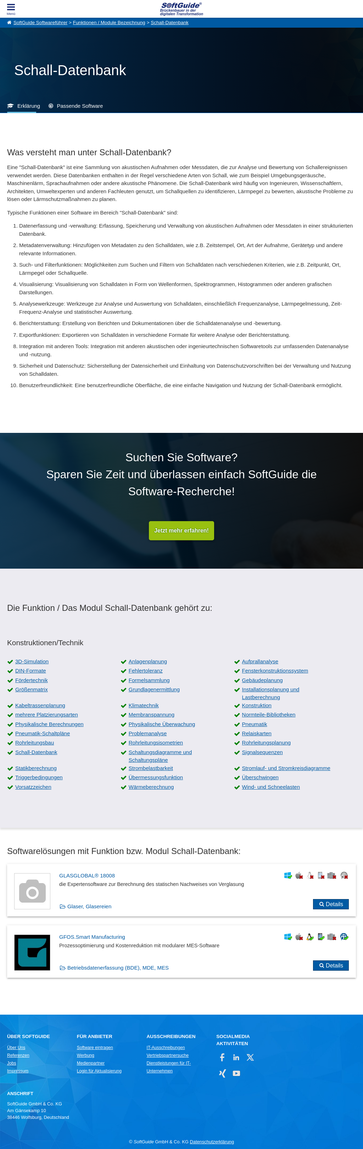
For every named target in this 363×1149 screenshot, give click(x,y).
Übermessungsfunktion (156, 778)
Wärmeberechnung (151, 787)
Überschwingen (260, 778)
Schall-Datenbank (170, 22)
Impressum (17, 1071)
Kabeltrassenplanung (40, 705)
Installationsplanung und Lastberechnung (271, 693)
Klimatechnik (144, 705)
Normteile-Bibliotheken (269, 715)
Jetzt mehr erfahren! (181, 531)
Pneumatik (254, 724)
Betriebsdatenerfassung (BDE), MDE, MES (118, 968)
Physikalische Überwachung (162, 724)
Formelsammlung (149, 680)
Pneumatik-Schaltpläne (42, 734)
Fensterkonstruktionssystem (275, 671)
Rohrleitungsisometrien (156, 743)
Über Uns (16, 1047)
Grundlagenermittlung (154, 689)
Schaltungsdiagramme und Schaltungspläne (160, 756)
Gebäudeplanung (262, 680)
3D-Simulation (32, 661)
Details (334, 905)
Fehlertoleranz (146, 671)
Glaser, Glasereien (89, 907)
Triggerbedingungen (39, 778)
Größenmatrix (31, 689)
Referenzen (18, 1055)
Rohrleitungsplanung (266, 743)
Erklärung (28, 106)
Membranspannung (151, 715)
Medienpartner (91, 1063)
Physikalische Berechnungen (49, 724)
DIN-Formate (30, 671)
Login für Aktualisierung (99, 1071)
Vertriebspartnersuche (168, 1055)
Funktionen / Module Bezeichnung (109, 22)
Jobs (11, 1063)
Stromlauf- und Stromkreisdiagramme (286, 768)
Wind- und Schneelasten (271, 787)
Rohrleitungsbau (34, 743)
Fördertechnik (31, 680)
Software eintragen (95, 1047)
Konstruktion (257, 705)
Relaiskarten (257, 734)
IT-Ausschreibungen (166, 1047)
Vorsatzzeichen (33, 787)
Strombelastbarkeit (151, 768)
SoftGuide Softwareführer (40, 22)
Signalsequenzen (262, 752)
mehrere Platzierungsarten (46, 715)
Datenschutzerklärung (212, 1142)
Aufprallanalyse (260, 661)
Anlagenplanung (148, 661)
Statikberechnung (36, 768)
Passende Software (80, 106)
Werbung (85, 1055)
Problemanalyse (148, 734)
